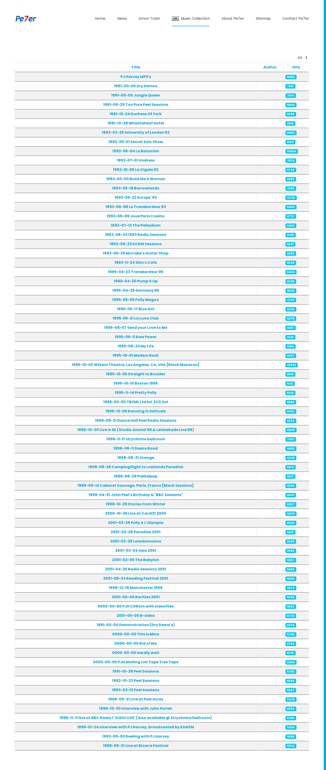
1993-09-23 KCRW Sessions (136, 244)
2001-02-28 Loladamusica (135, 541)
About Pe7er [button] (233, 18)
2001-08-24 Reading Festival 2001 (135, 578)
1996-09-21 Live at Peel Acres (135, 699)
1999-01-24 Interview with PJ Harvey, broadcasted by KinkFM (135, 727)
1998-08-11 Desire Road (135, 448)
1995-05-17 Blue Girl (135, 309)
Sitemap (263, 18)
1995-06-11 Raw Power (136, 336)
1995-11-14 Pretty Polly (136, 392)
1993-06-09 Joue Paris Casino (136, 216)
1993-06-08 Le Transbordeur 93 (135, 206)
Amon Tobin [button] (149, 18)
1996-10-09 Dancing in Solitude (135, 411)
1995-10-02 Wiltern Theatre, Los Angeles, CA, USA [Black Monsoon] (135, 364)
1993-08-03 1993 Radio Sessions (135, 234)
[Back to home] (26, 18)
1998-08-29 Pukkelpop (135, 476)
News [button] (122, 18)
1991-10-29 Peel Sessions (136, 671)
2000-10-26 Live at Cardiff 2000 (135, 513)
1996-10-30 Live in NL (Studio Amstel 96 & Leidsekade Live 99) (135, 429)
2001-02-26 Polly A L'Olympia (135, 522)
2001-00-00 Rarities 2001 (136, 597)
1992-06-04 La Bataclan (135, 151)
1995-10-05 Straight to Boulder (135, 374)
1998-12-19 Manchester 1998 (136, 587)
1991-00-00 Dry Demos (135, 86)
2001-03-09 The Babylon (135, 559)
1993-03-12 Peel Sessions (135, 690)
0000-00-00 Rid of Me (136, 643)
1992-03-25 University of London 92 (136, 132)
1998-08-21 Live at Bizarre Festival (135, 745)
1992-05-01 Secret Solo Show (135, 141)
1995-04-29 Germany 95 (135, 290)
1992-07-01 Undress (136, 160)
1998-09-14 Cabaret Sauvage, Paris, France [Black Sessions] (135, 485)
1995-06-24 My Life (135, 346)
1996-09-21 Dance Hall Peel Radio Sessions (135, 420)
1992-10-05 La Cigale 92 (135, 169)
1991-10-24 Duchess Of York (136, 113)
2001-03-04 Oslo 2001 (135, 550)
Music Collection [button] (191, 18)
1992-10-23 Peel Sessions (135, 680)
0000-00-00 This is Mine (135, 634)
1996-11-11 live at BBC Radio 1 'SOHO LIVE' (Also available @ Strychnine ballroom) (136, 717)
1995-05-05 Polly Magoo (135, 299)
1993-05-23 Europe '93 (136, 197)
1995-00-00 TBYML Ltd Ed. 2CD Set (135, 401)
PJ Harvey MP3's (135, 76)
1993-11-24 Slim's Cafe (136, 262)
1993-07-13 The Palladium (136, 225)
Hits (296, 67)
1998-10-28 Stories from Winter (135, 504)
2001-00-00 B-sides (136, 615)
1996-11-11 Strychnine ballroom (135, 439)
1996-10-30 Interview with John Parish (135, 708)
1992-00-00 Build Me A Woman (135, 179)
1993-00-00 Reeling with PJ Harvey (135, 736)
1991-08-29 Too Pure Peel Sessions (135, 104)
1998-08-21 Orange (135, 457)
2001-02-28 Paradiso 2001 (136, 532)
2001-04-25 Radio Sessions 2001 (135, 569)
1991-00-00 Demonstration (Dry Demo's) (136, 624)
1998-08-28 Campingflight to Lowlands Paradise (135, 467)
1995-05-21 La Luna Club (136, 318)
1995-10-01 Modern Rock (136, 355)
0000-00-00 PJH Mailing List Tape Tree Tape (135, 662)
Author (270, 67)
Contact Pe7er (296, 18)
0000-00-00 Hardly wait (135, 652)
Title (135, 67)
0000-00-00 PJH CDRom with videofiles (136, 606)
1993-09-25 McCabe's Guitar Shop (135, 253)
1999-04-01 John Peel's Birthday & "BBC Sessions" (136, 494)
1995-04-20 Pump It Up (136, 281)
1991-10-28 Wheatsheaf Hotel (136, 123)
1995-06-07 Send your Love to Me (135, 327)
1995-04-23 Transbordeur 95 (135, 271)
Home (100, 18)
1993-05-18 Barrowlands (135, 188)
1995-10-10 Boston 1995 (136, 383)
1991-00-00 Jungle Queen (135, 95)
